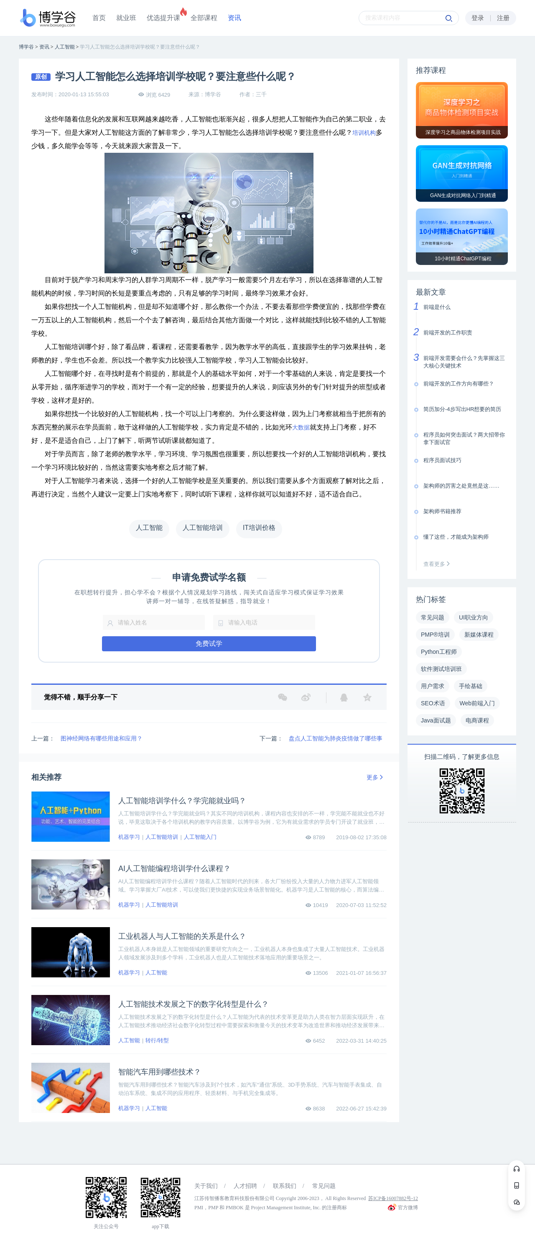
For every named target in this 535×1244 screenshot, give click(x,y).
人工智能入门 (200, 837)
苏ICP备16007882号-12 (393, 1198)
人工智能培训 (161, 837)
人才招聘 (245, 1186)
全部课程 (204, 17)
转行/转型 (157, 1040)
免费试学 (209, 643)
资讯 (234, 17)
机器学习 (129, 837)
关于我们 (206, 1186)
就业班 (126, 17)
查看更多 (438, 564)
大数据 (301, 427)
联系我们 (284, 1186)
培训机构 (364, 133)
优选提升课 (163, 17)
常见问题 (324, 1186)
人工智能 (156, 972)
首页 (99, 17)
